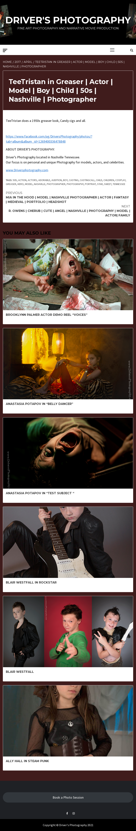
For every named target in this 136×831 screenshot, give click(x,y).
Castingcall (87, 180)
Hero (20, 184)
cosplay (120, 180)
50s (15, 180)
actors (32, 180)
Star (100, 184)
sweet (107, 184)
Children (109, 180)
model (29, 184)
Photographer (56, 184)
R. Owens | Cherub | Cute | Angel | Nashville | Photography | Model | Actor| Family (68, 210)
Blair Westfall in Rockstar (31, 582)
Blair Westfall (20, 672)
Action (22, 180)
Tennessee (119, 184)
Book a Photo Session (68, 797)
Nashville (39, 184)
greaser (11, 184)
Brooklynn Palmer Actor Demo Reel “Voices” (46, 315)
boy (65, 180)
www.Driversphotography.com (27, 170)
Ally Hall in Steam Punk (27, 761)
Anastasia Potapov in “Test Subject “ (40, 493)
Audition (56, 180)
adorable (44, 180)
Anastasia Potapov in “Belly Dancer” (39, 404)
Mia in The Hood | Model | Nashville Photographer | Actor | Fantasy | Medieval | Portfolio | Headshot (68, 197)
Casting (74, 180)
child (99, 180)
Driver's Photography (68, 20)
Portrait (90, 184)
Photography (75, 184)
